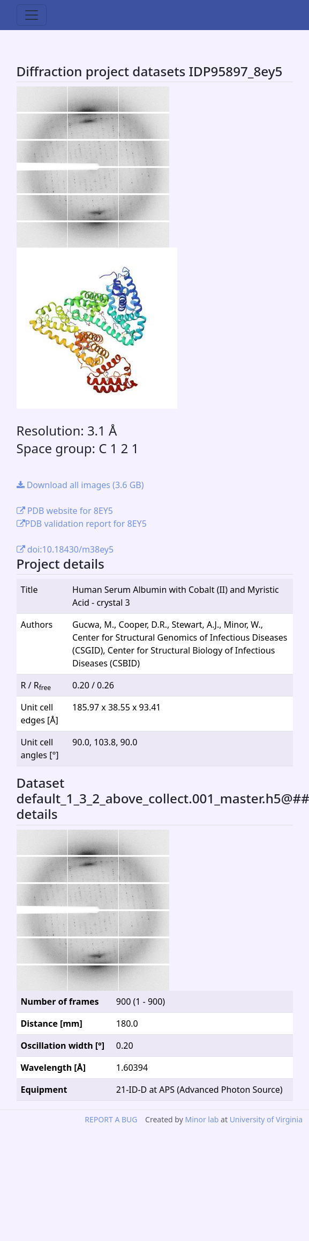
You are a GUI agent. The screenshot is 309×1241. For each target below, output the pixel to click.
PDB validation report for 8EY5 (82, 523)
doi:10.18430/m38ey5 (65, 549)
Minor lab (201, 1119)
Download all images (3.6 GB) (80, 485)
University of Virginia (266, 1119)
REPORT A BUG (111, 1119)
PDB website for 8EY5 (65, 511)
